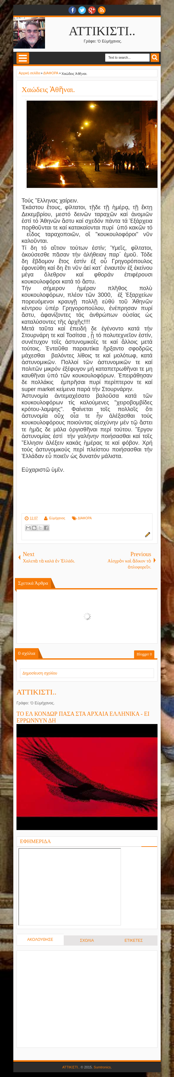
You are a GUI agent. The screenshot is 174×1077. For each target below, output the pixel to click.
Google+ (92, 10)
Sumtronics (102, 1067)
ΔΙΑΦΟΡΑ (85, 518)
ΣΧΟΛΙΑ (87, 940)
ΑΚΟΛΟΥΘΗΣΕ (40, 939)
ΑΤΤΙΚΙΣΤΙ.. (102, 31)
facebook (72, 10)
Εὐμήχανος (57, 518)
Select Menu (22, 58)
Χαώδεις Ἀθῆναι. (48, 89)
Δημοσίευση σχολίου (40, 673)
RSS (102, 10)
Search (155, 57)
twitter (82, 10)
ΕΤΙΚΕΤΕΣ (134, 940)
